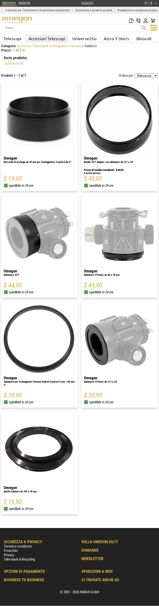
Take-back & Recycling (19, 559)
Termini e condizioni (18, 546)
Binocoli (143, 38)
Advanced (14, 63)
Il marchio (11, 550)
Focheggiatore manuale (65, 46)
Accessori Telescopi (47, 38)
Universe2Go (84, 38)
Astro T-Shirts (116, 38)
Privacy (9, 555)
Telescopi (12, 38)
